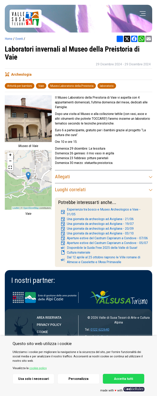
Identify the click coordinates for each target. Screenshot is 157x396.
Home (8, 39)
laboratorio (107, 85)
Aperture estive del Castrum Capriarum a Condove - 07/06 (104, 238)
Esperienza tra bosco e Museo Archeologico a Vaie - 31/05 (100, 212)
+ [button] (10, 155)
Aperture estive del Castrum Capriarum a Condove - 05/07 (104, 243)
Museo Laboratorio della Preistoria (71, 85)
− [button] (10, 161)
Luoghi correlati (103, 189)
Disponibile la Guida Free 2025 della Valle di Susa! (99, 247)
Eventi (19, 39)
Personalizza (78, 379)
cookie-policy (38, 368)
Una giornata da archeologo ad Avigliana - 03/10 (97, 233)
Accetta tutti (123, 379)
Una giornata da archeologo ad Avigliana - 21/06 (97, 219)
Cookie (42, 332)
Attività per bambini (19, 85)
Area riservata (49, 318)
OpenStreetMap (31, 208)
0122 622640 (99, 329)
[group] (28, 122)
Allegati (103, 176)
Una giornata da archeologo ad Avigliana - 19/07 (97, 224)
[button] (10, 167)
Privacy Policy (49, 325)
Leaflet (16, 208)
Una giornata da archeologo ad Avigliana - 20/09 (97, 228)
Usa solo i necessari (33, 379)
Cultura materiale (75, 252)
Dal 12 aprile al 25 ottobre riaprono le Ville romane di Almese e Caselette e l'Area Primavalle (100, 259)
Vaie (41, 85)
